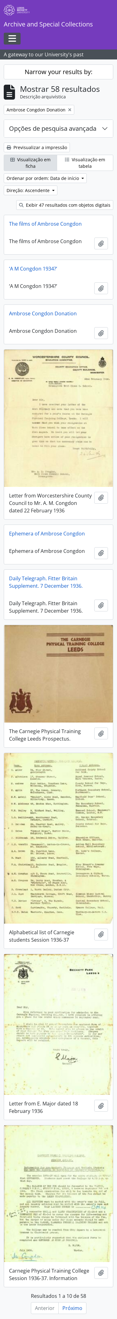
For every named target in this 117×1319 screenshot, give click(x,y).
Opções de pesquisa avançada (52, 128)
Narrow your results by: (58, 72)
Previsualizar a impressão (37, 147)
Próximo (72, 1308)
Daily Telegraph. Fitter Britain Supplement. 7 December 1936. (46, 582)
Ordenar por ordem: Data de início (43, 178)
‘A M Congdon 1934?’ (33, 268)
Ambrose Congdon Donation (43, 313)
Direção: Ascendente (29, 190)
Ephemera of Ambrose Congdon (47, 533)
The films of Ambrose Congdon (45, 223)
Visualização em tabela (85, 163)
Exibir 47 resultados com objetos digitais (64, 205)
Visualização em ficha (30, 163)
